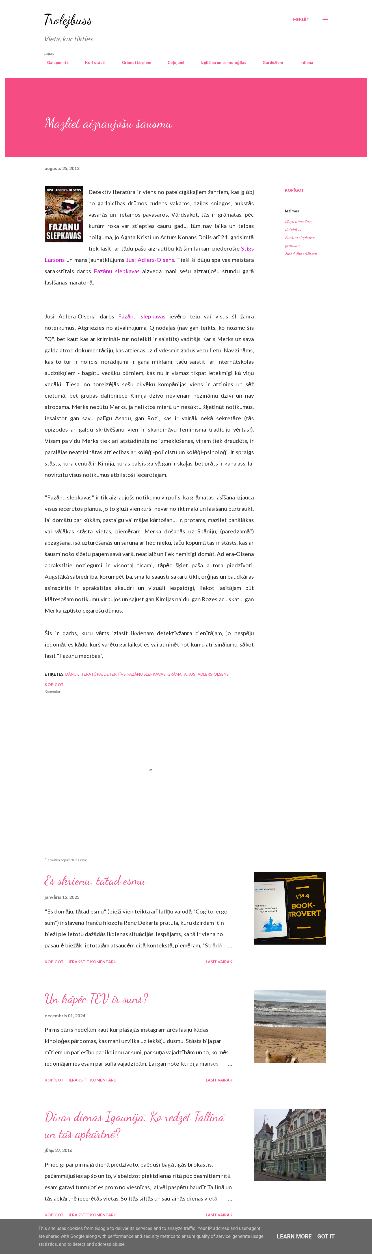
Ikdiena (303, 62)
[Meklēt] (301, 19)
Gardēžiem (269, 62)
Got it (326, 1236)
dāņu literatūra (298, 221)
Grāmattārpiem (133, 62)
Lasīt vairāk (219, 961)
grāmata (292, 245)
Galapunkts (54, 62)
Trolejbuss (68, 19)
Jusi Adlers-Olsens (150, 259)
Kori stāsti (92, 62)
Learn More (294, 1236)
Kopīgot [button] (294, 190)
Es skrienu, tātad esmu (95, 880)
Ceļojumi (172, 62)
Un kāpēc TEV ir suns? (96, 998)
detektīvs (293, 229)
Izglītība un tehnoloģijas (220, 62)
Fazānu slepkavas (117, 271)
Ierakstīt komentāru (92, 961)
